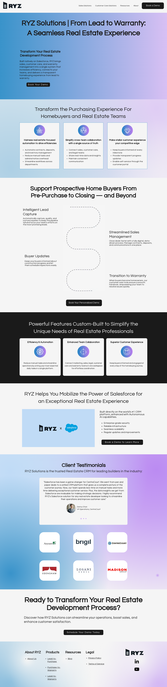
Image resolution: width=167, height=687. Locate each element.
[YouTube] (137, 669)
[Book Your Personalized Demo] (84, 303)
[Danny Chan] (81, 518)
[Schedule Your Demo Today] (83, 632)
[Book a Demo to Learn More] (122, 442)
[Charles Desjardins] (83, 518)
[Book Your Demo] (38, 85)
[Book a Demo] (153, 5)
